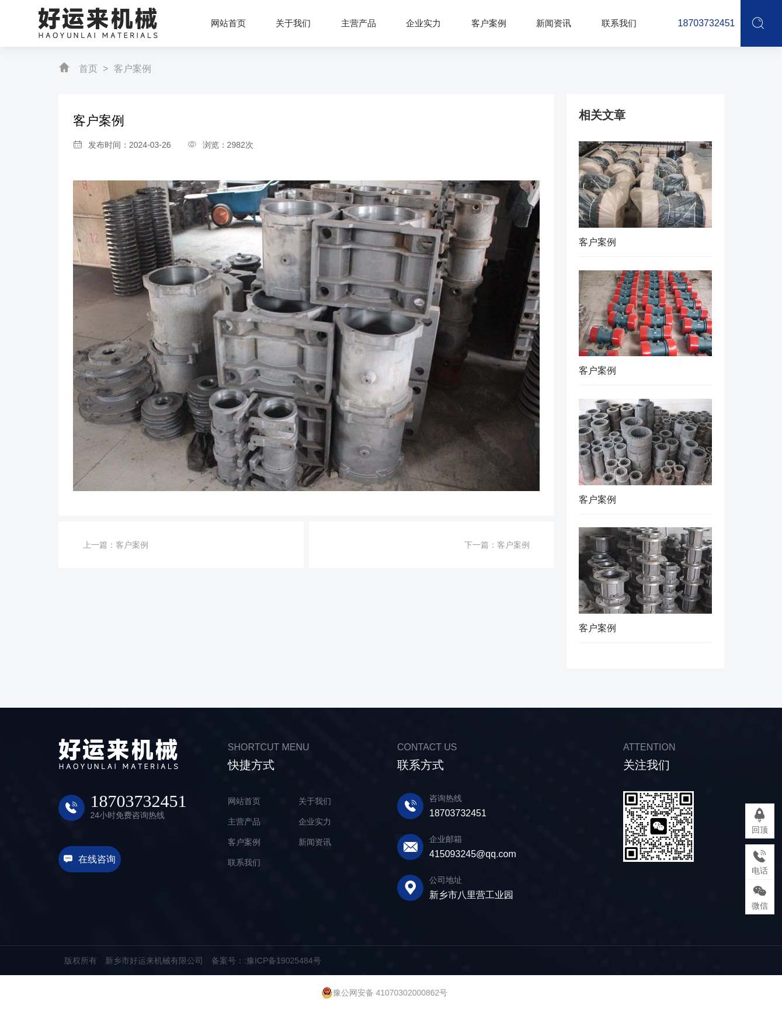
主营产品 (244, 821)
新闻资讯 (314, 842)
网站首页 (244, 801)
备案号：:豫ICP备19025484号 (266, 960)
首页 (88, 69)
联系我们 (244, 862)
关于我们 (314, 801)
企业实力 (314, 821)
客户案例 (132, 69)
